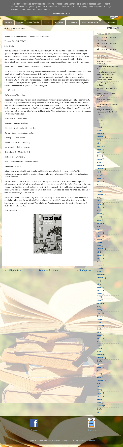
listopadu (100, 137)
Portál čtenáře (33, 23)
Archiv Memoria (108, 23)
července (100, 146)
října (98, 140)
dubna (99, 156)
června (99, 150)
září (98, 143)
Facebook (34, 430)
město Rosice (91, 430)
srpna (99, 175)
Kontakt (47, 23)
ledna (99, 130)
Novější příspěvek (13, 270)
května (99, 153)
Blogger (92, 440)
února (99, 127)
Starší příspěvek (83, 270)
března (99, 124)
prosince (100, 134)
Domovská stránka (48, 270)
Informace (59, 23)
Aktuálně (8, 23)
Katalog (20, 23)
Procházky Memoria (90, 23)
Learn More (57, 13)
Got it (69, 13)
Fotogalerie (72, 23)
